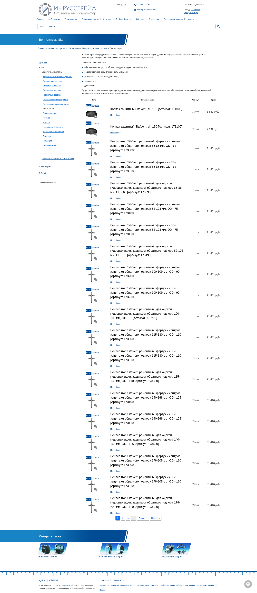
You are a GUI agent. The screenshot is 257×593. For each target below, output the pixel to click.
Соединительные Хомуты (111, 556)
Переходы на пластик (47, 556)
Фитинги (46, 118)
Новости (190, 19)
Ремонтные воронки (52, 95)
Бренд (42, 172)
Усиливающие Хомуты (171, 556)
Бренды (43, 62)
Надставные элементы (53, 132)
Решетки (47, 136)
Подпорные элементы (53, 127)
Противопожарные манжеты (56, 104)
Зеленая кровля (50, 113)
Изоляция (47, 141)
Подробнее (115, 115)
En (125, 5)
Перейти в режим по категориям (58, 158)
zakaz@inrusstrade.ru (146, 10)
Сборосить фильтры (48, 182)
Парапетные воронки (52, 81)
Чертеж (95, 105)
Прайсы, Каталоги (124, 19)
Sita (83, 48)
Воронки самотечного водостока (57, 76)
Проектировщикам (90, 19)
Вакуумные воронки (52, 86)
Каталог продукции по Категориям (63, 48)
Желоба (46, 122)
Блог (218, 585)
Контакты (107, 19)
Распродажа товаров (173, 19)
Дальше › (143, 518)
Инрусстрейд (68, 585)
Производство (71, 19)
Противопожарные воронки (55, 99)
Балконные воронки (52, 90)
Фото (88, 105)
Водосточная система (97, 48)
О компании (153, 19)
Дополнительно (50, 145)
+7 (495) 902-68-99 (144, 5)
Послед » (155, 518)
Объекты (140, 19)
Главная (40, 19)
